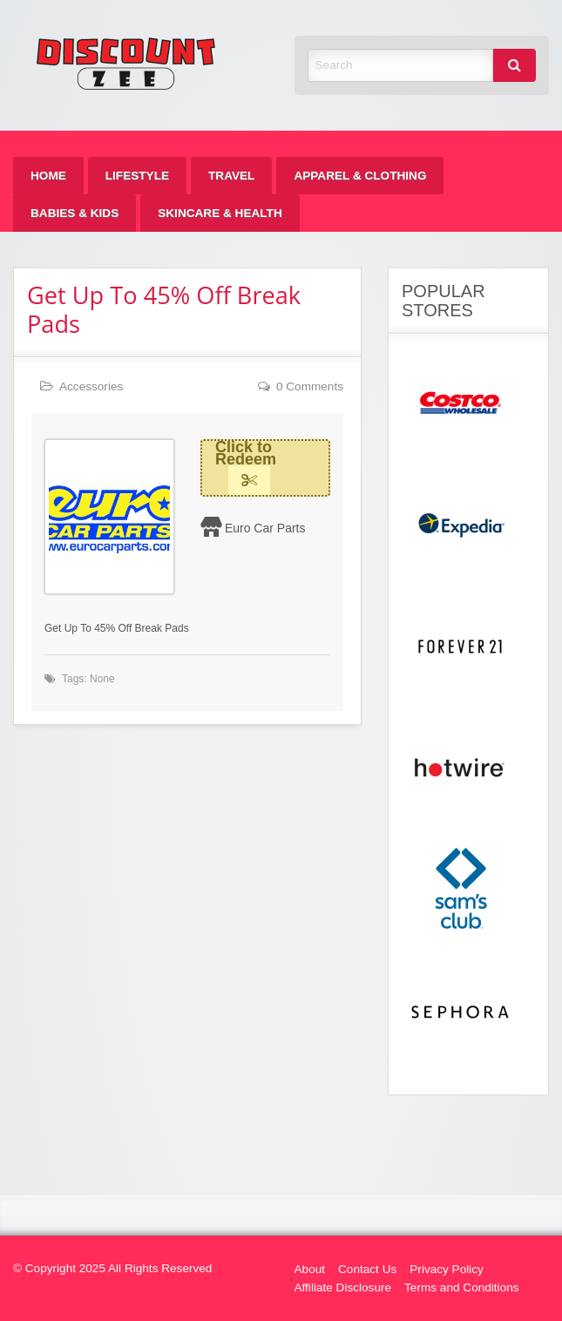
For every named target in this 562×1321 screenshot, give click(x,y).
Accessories (91, 386)
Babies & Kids (74, 213)
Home (48, 175)
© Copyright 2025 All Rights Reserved (112, 1268)
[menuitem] (48, 175)
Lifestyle (137, 175)
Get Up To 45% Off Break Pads (164, 309)
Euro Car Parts (265, 528)
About (310, 1269)
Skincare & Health (219, 213)
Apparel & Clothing (360, 175)
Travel (231, 175)
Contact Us (367, 1269)
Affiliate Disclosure (343, 1287)
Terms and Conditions (461, 1287)
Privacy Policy (447, 1269)
